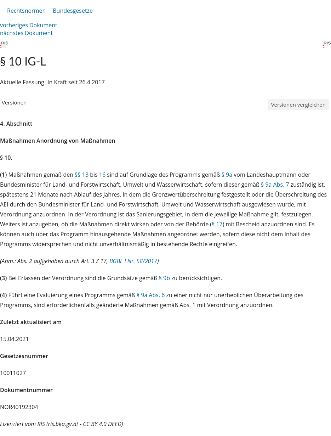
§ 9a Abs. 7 (275, 184)
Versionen (14, 102)
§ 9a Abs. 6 (151, 295)
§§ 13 (82, 175)
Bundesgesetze (73, 11)
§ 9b (164, 278)
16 (102, 175)
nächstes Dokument (26, 33)
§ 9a (227, 175)
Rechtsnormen (26, 11)
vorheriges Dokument (28, 25)
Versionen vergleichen (298, 104)
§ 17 (217, 224)
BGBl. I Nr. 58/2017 (133, 261)
